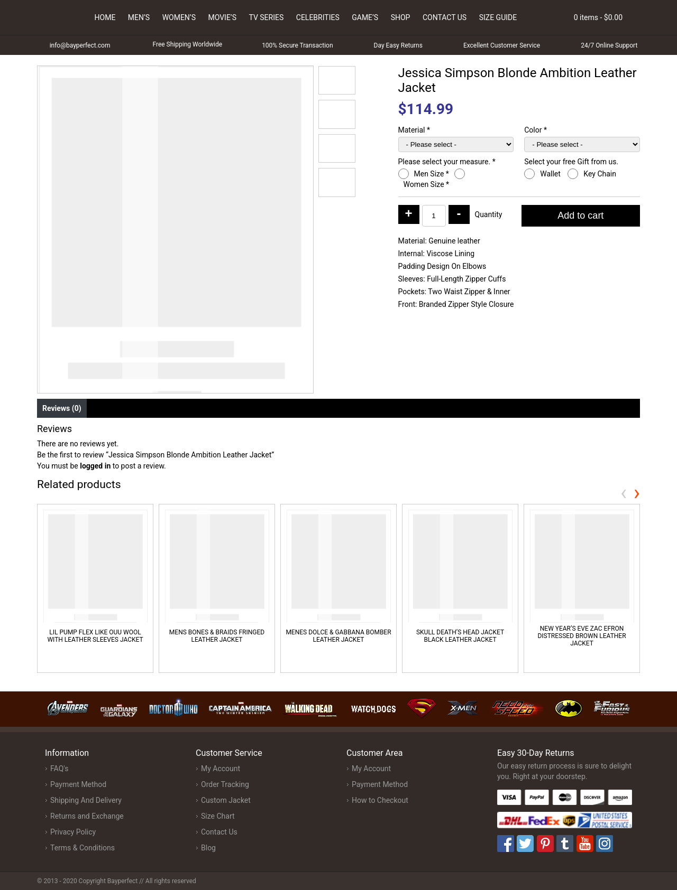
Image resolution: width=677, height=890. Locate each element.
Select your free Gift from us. (572, 161)
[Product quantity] (434, 216)
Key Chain (600, 174)
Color (535, 130)
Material (414, 130)
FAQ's (59, 768)
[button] (336, 80)
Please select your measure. (447, 161)
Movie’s (222, 17)
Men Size (431, 174)
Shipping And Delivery (86, 800)
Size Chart (218, 816)
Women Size (427, 184)
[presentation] (623, 492)
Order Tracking (225, 784)
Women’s (179, 17)
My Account (220, 768)
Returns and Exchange (87, 816)
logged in (95, 466)
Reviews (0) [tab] (61, 408)
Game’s (365, 17)
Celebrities (318, 17)
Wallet (551, 174)
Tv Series (266, 17)
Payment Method (78, 784)
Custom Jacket (226, 800)
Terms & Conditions (82, 848)
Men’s (139, 17)
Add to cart (580, 215)
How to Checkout (380, 800)
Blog (208, 848)
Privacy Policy (73, 832)
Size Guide (498, 17)
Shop (400, 17)
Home (105, 17)
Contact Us (444, 17)
